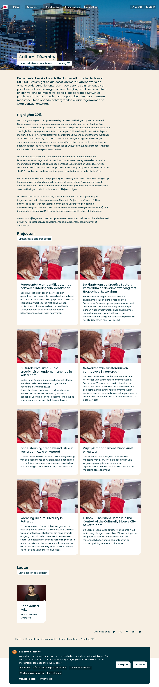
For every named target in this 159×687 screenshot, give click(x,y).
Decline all (140, 664)
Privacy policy (46, 678)
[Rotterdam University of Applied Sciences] (5, 7)
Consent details (28, 678)
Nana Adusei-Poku (64, 196)
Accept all (123, 664)
